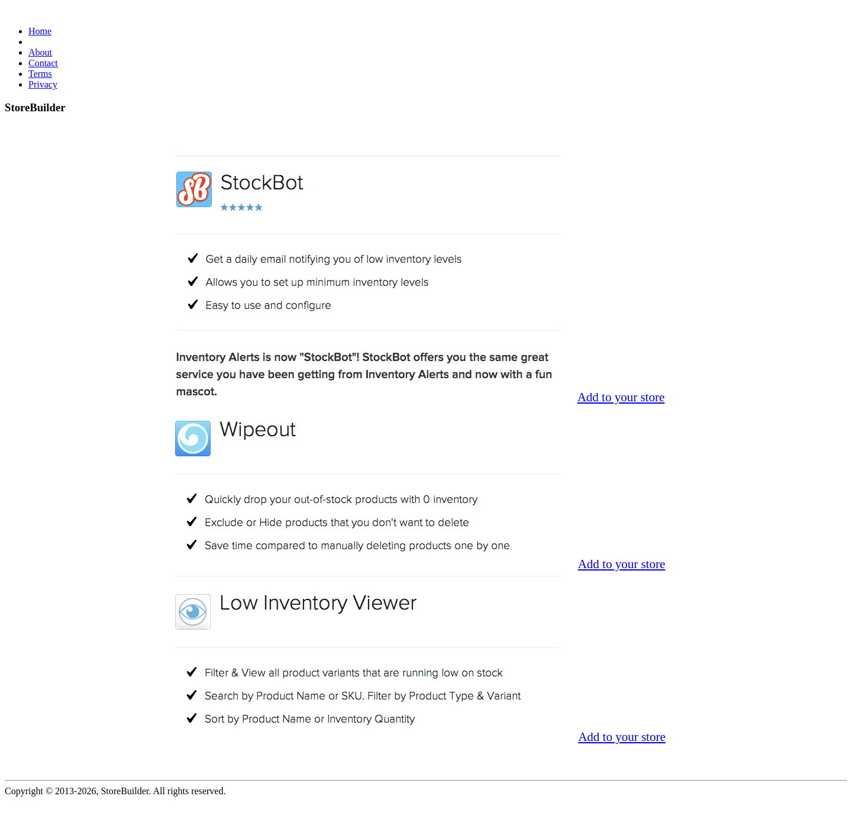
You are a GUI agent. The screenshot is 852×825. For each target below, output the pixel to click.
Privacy (42, 84)
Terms (40, 74)
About (40, 52)
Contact (43, 63)
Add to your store (621, 397)
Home (39, 31)
